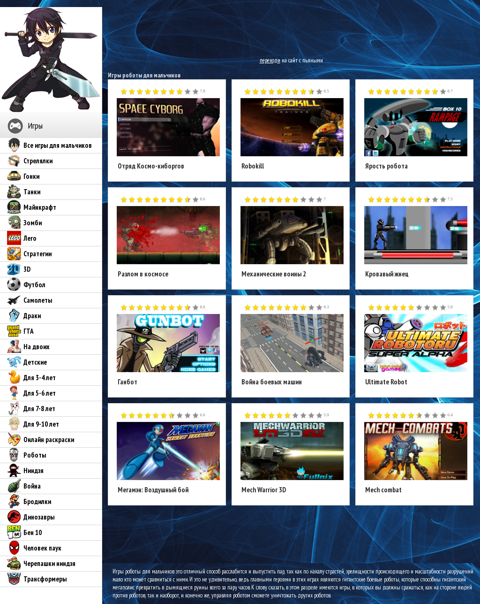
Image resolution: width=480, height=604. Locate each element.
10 (196, 92)
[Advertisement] (291, 28)
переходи (270, 60)
